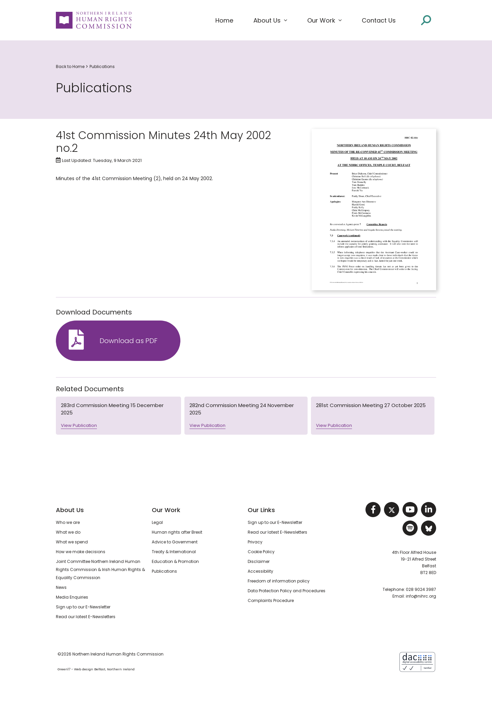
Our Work (166, 510)
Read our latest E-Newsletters (85, 617)
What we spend (72, 542)
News (61, 587)
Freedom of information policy (279, 581)
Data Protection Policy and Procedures (286, 591)
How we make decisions (80, 552)
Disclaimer (259, 561)
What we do (68, 532)
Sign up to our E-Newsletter (83, 607)
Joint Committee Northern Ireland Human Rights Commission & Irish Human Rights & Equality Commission (100, 569)
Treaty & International (174, 552)
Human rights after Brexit (177, 532)
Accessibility (260, 571)
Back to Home (70, 66)
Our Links (261, 510)
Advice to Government (175, 542)
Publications (102, 66)
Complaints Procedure (271, 600)
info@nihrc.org (421, 596)
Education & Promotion (175, 561)
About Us (70, 510)
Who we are (68, 522)
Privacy (255, 542)
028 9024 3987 (421, 589)
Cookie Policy (261, 552)
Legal (157, 522)
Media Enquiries (72, 597)
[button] (270, 20)
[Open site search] (426, 20)
